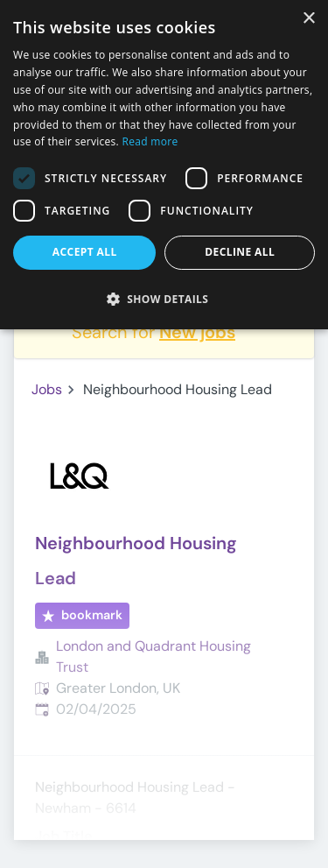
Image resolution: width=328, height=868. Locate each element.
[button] (164, 298)
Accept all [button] (84, 251)
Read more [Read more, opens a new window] (150, 141)
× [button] (308, 18)
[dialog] (164, 164)
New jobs (197, 332)
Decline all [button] (240, 251)
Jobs (46, 389)
